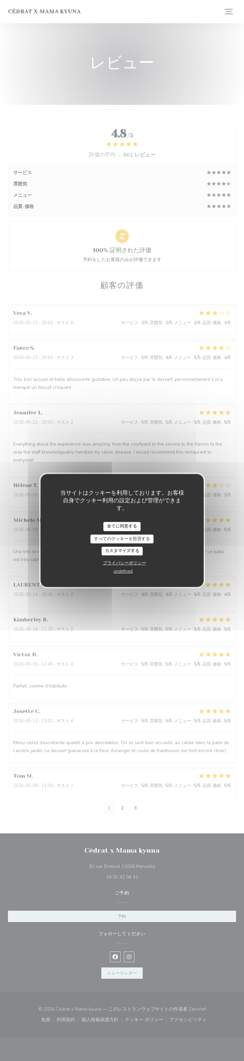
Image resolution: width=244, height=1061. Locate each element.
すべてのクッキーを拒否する (122, 539)
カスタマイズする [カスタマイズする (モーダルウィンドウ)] (122, 551)
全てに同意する (122, 526)
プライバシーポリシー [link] (124, 563)
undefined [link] (123, 571)
